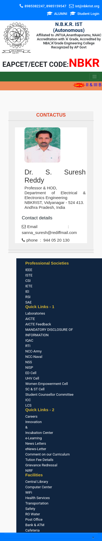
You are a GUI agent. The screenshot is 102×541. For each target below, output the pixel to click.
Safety (30, 509)
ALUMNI (60, 14)
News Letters (35, 443)
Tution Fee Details (39, 460)
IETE (28, 286)
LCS (28, 405)
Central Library (36, 482)
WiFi (28, 492)
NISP (29, 367)
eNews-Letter (35, 449)
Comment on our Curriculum (47, 454)
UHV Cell (32, 378)
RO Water (32, 514)
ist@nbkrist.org (87, 6)
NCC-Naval (33, 357)
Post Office (33, 519)
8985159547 (56, 6)
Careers (31, 416)
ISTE (28, 275)
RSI (27, 297)
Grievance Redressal (41, 465)
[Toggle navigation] (94, 76)
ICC (28, 400)
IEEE (28, 270)
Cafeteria (32, 530)
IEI (27, 291)
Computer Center (38, 487)
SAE (28, 302)
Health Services (37, 498)
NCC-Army (33, 351)
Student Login (88, 14)
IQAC (29, 340)
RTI (27, 346)
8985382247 (34, 6)
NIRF (29, 471)
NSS (28, 362)
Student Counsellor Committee (49, 394)
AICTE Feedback (38, 324)
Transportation (36, 503)
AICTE (30, 319)
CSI (28, 281)
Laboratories (35, 313)
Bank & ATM (34, 525)
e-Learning (33, 438)
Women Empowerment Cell (46, 384)
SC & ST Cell (35, 389)
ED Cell (30, 373)
